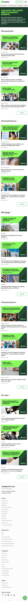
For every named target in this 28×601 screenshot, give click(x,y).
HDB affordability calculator (8, 545)
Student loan (4, 514)
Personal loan (4, 5)
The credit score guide (7, 539)
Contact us (4, 557)
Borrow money (5, 522)
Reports (3, 566)
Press (3, 564)
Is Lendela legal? (5, 575)
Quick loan (4, 518)
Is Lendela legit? (5, 570)
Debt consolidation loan (7, 507)
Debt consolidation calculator (8, 543)
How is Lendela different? (7, 568)
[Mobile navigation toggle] (26, 2)
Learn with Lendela (6, 536)
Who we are (4, 553)
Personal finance (12, 5)
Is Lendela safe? (5, 573)
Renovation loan (5, 509)
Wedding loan (5, 511)
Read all (22, 112)
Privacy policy (5, 582)
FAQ (2, 534)
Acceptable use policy (7, 587)
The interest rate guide (7, 541)
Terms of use (4, 585)
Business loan (5, 503)
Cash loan (4, 516)
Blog (3, 532)
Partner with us (5, 559)
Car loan (3, 416)
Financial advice (5, 323)
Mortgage (20, 5)
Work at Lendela (5, 562)
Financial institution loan (7, 520)
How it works (4, 555)
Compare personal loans (7, 525)
